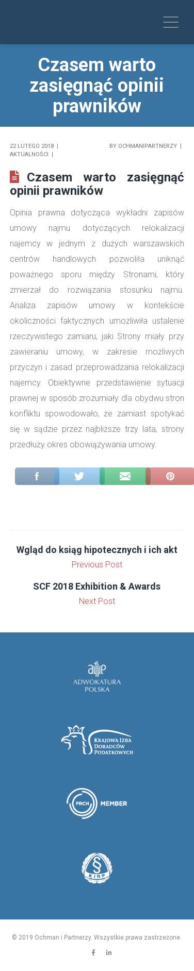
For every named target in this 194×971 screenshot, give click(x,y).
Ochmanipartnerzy (147, 146)
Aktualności (29, 154)
